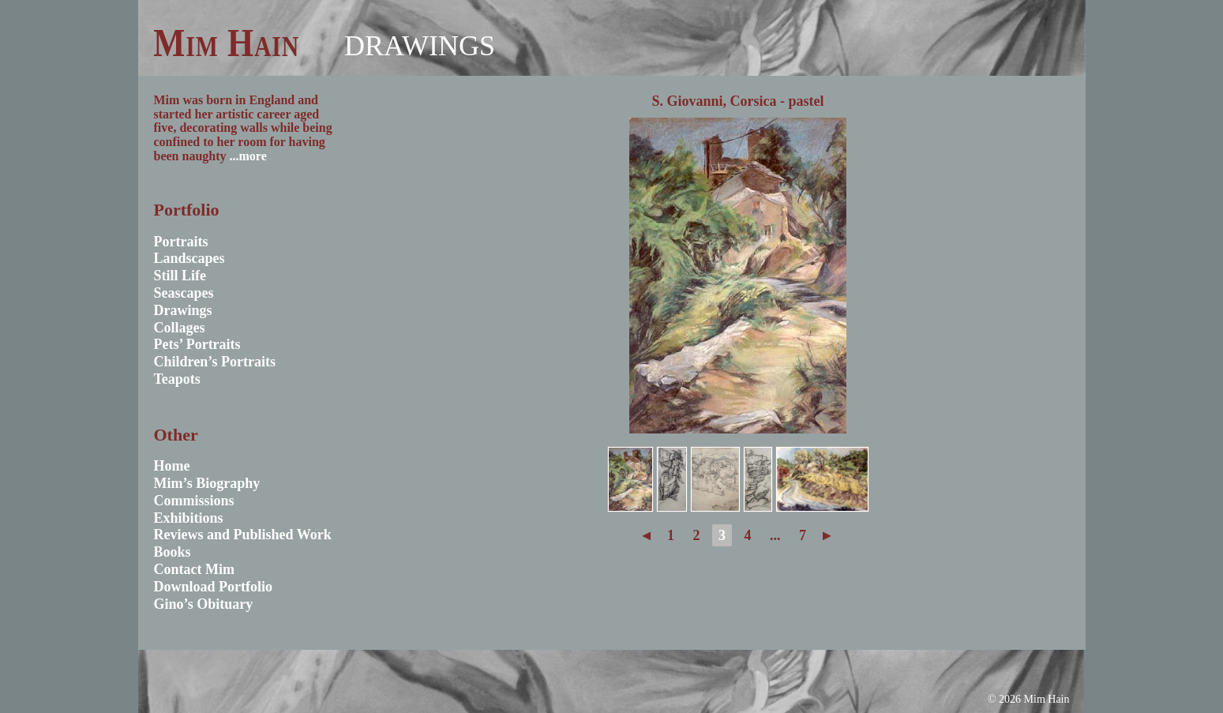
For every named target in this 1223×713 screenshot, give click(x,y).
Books (172, 552)
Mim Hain (226, 43)
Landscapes (189, 258)
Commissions (194, 500)
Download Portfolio (213, 587)
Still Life (180, 275)
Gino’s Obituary (203, 604)
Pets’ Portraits (197, 344)
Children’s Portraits (215, 362)
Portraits (181, 242)
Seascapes (184, 293)
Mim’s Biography (207, 483)
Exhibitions (188, 518)
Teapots (177, 379)
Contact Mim (194, 569)
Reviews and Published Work (243, 534)
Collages (179, 328)
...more (248, 156)
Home (172, 466)
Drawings (419, 46)
